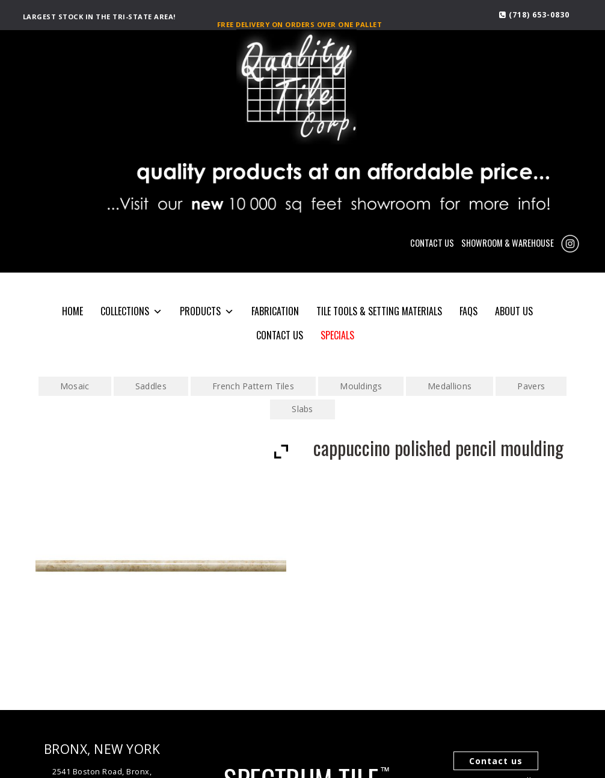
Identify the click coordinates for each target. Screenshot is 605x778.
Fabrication (275, 311)
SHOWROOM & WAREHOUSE (507, 242)
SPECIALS (337, 335)
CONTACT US (432, 242)
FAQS (468, 311)
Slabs (302, 409)
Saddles (151, 386)
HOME (72, 311)
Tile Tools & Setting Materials (379, 311)
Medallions (449, 386)
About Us (514, 311)
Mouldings (361, 386)
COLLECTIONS (131, 311)
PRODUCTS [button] (207, 311)
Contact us (496, 761)
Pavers (531, 386)
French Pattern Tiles (253, 386)
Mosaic (75, 386)
